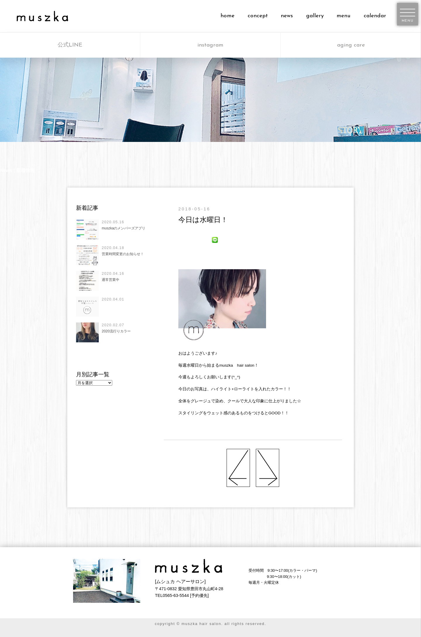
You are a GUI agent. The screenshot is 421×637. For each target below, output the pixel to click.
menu (344, 16)
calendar (375, 16)
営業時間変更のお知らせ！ (123, 254)
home (227, 16)
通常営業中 (110, 280)
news (287, 16)
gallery (315, 16)
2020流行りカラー (116, 331)
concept (258, 16)
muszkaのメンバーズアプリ (123, 228)
